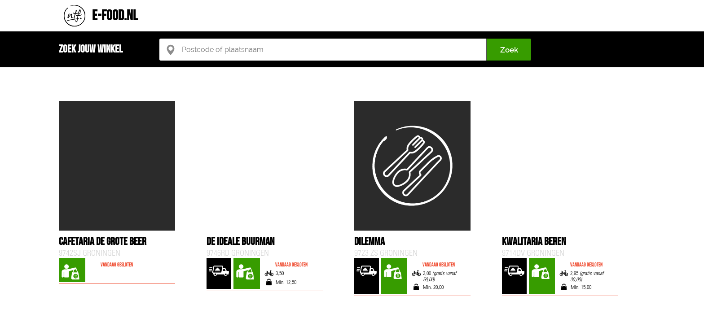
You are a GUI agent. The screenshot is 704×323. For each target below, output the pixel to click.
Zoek (509, 49)
